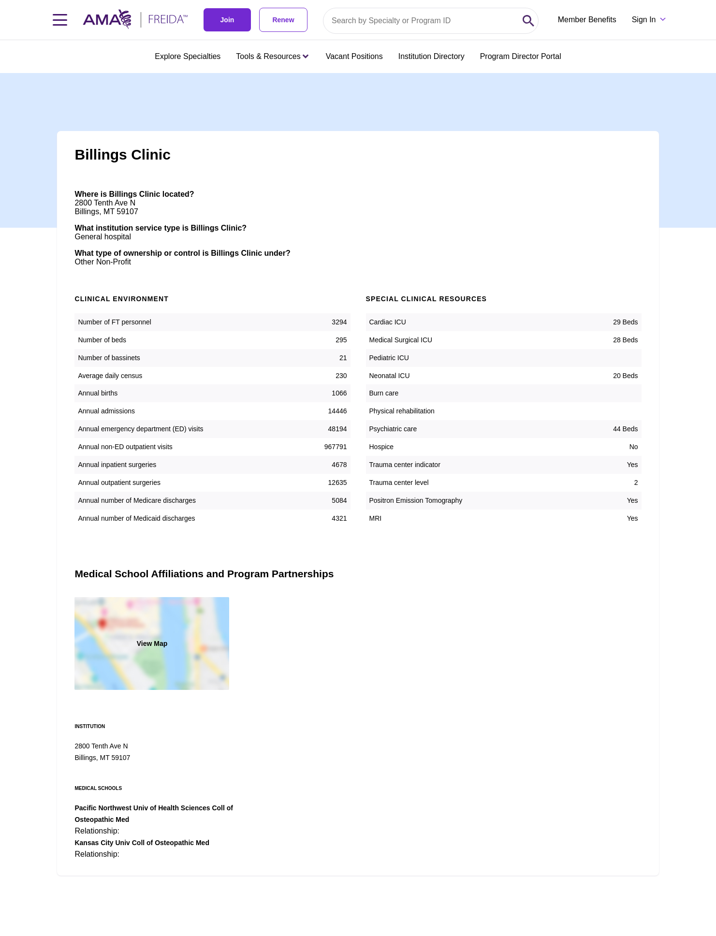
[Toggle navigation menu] (60, 20)
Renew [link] (283, 20)
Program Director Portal (520, 56)
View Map (152, 643)
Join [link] (227, 20)
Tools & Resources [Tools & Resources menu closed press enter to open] (272, 56)
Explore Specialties (187, 56)
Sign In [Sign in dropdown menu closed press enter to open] (644, 19)
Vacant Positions (354, 56)
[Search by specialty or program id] (421, 20)
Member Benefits (587, 19)
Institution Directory (431, 56)
